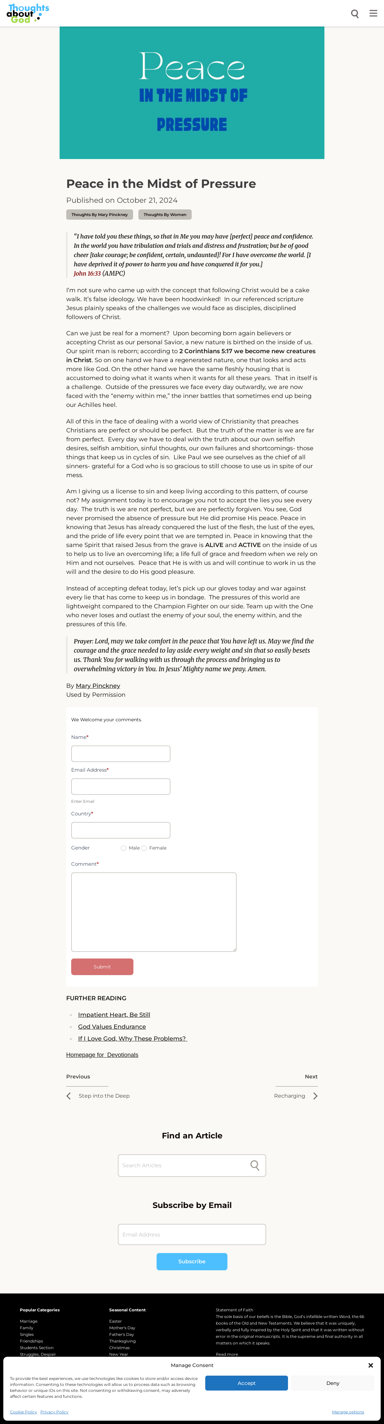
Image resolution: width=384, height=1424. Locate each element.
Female (154, 848)
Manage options (348, 1411)
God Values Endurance (112, 1026)
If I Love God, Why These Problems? (132, 1038)
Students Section (37, 1347)
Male (130, 848)
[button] (370, 1365)
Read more (227, 1354)
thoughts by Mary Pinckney (100, 214)
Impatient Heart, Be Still (114, 1014)
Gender (80, 848)
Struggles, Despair (38, 1354)
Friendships (31, 1341)
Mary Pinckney (98, 685)
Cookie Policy (23, 1411)
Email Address (90, 770)
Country (82, 813)
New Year (118, 1354)
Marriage (28, 1321)
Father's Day (121, 1334)
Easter (115, 1321)
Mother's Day (122, 1327)
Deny (332, 1383)
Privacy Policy (54, 1411)
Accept (247, 1383)
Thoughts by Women (165, 214)
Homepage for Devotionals (102, 1055)
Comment (85, 864)
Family (26, 1327)
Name (80, 737)
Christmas (119, 1347)
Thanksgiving (122, 1341)
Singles (27, 1334)
